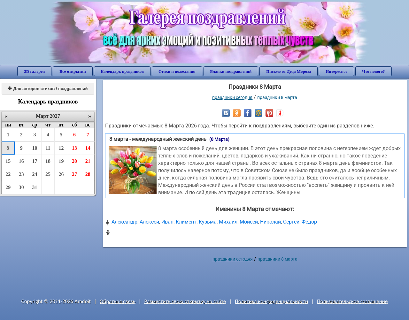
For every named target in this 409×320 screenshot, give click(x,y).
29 (8, 187)
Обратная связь (117, 301)
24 (34, 174)
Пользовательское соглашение (352, 301)
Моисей (249, 222)
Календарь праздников (122, 71)
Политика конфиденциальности (271, 301)
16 (21, 161)
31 (34, 187)
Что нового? (373, 71)
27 (74, 174)
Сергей (291, 222)
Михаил (228, 222)
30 (21, 187)
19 (61, 161)
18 (47, 161)
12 (61, 148)
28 (87, 174)
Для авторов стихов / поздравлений (48, 88)
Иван (167, 222)
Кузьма (208, 222)
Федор (309, 222)
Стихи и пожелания (177, 71)
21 (87, 161)
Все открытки (72, 71)
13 (74, 148)
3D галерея (34, 71)
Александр (124, 222)
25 (47, 174)
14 (87, 148)
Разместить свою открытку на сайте (185, 301)
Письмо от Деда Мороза (288, 71)
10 (34, 148)
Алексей (149, 222)
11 (47, 148)
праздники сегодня (232, 97)
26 (61, 174)
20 (74, 161)
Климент (186, 222)
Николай (270, 222)
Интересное (336, 71)
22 (8, 174)
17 (34, 161)
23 (21, 174)
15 (8, 161)
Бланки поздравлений (231, 71)
